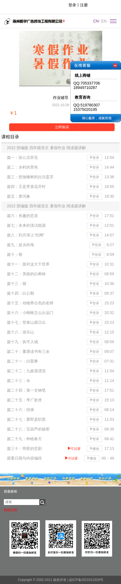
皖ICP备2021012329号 (85, 580)
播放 (94, 449)
